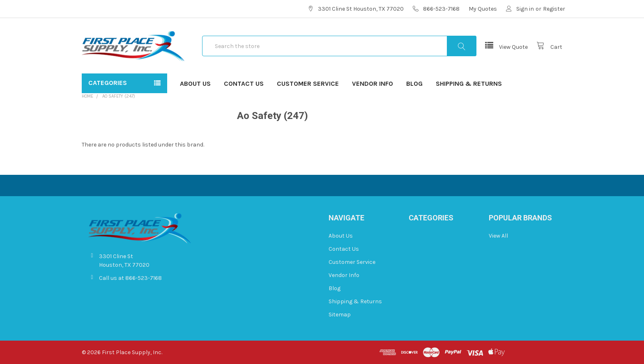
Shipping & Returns (469, 83)
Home (87, 96)
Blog (414, 83)
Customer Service (308, 83)
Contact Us (244, 83)
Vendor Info (372, 83)
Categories (107, 83)
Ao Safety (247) (118, 96)
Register (554, 8)
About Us (195, 83)
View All (498, 235)
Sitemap (340, 314)
